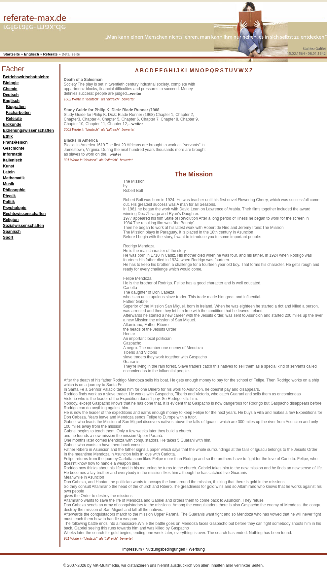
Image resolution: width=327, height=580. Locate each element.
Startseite (11, 54)
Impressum (132, 549)
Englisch (31, 54)
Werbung (196, 549)
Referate (50, 54)
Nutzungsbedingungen (165, 549)
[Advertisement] (257, 118)
